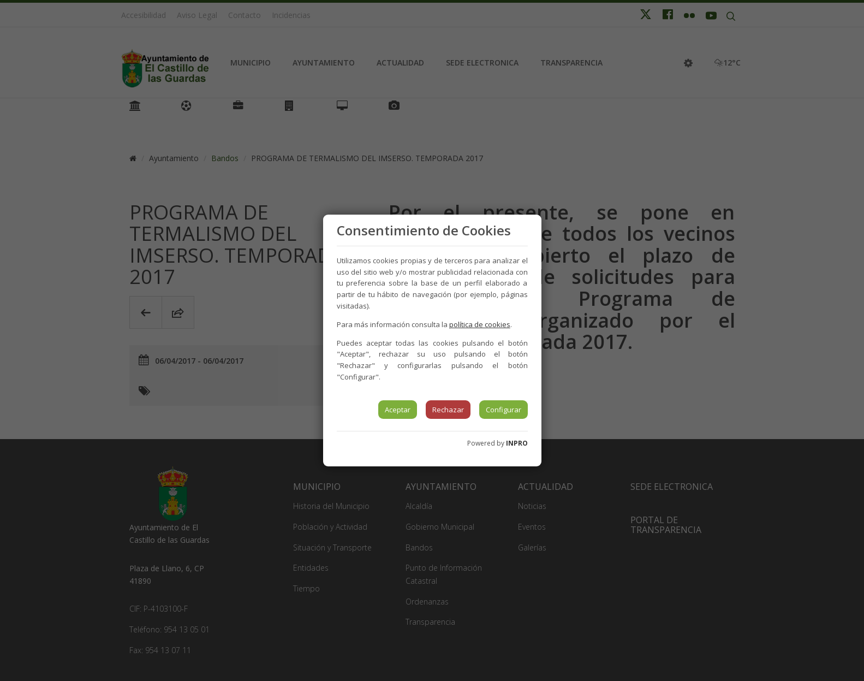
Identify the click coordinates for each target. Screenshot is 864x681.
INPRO (517, 443)
